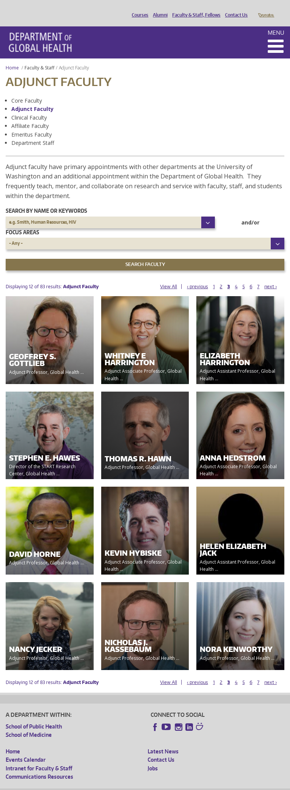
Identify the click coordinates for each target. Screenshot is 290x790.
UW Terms (136, 784)
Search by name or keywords (46, 200)
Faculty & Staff (39, 57)
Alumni (158, 8)
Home (12, 57)
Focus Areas (22, 221)
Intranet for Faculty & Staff (39, 758)
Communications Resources (39, 766)
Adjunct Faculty (32, 98)
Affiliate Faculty (30, 115)
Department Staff (32, 132)
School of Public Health (34, 716)
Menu (276, 22)
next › (270, 276)
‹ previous (197, 276)
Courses (138, 8)
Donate (265, 8)
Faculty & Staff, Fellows (194, 8)
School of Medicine (29, 724)
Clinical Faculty (29, 107)
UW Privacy (106, 784)
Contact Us (234, 8)
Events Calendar (26, 749)
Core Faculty (26, 90)
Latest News (163, 741)
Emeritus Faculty (31, 124)
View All (168, 276)
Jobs (153, 758)
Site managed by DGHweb (181, 784)
